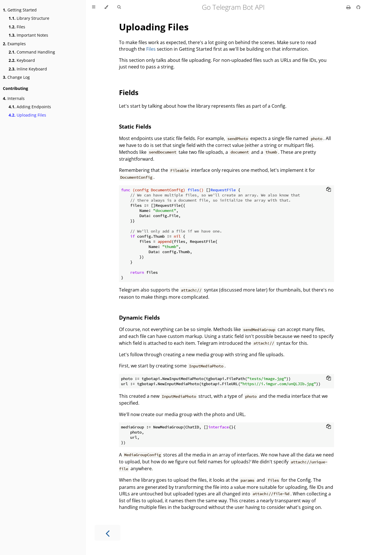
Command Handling (32, 52)
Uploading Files (27, 115)
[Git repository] (358, 7)
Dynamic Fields (139, 317)
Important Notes (28, 35)
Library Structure (29, 18)
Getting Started (20, 10)
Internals (14, 98)
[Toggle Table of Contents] (93, 7)
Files (17, 26)
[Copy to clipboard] (329, 189)
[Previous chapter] (107, 533)
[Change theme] (106, 7)
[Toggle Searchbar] (119, 7)
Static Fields (135, 126)
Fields (128, 92)
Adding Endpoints (30, 106)
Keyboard (22, 60)
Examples (14, 43)
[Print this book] (349, 7)
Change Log (16, 77)
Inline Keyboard (28, 69)
